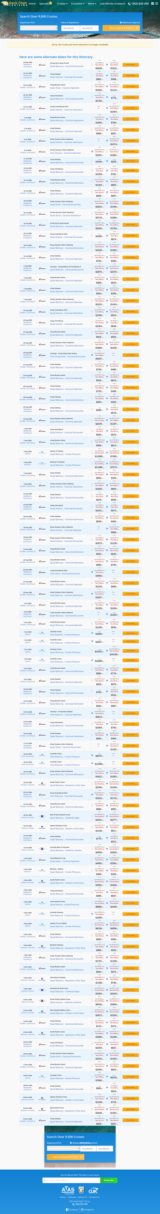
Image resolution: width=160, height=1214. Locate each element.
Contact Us (95, 1197)
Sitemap (72, 1197)
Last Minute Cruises (111, 3)
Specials (44, 3)
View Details (130, 65)
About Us (82, 1197)
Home (32, 3)
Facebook (72, 1209)
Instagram (87, 1209)
